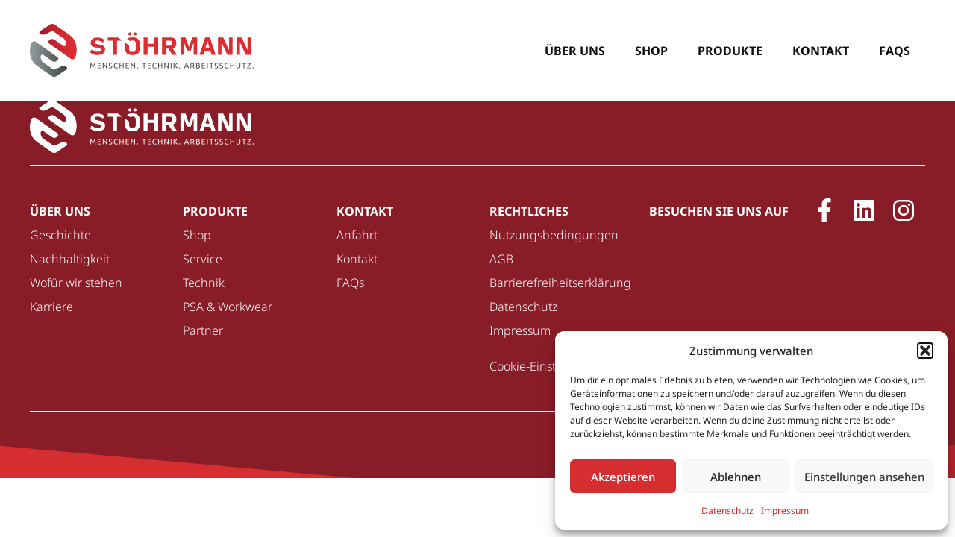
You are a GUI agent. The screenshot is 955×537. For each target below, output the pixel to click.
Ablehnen (735, 476)
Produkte (730, 51)
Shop (651, 51)
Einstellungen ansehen (864, 476)
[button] (925, 350)
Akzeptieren (623, 476)
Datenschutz (727, 510)
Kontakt (820, 51)
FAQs (894, 51)
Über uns (575, 51)
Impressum (785, 510)
